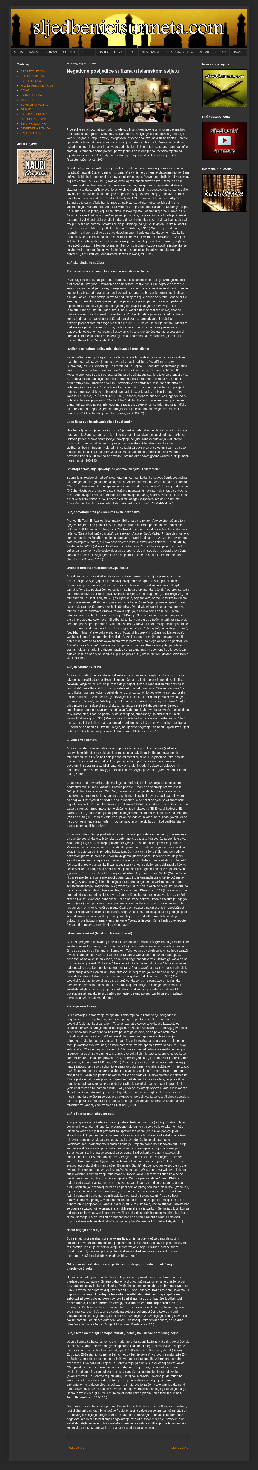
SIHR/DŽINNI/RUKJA (34, 114)
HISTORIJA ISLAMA (33, 118)
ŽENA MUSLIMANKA (34, 123)
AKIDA (18, 52)
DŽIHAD (26, 109)
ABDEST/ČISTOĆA (33, 71)
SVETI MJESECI (31, 80)
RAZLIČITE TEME (32, 133)
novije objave (76, 1447)
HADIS (103, 52)
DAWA (237, 52)
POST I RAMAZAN (32, 76)
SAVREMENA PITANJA (35, 128)
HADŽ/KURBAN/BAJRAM (37, 85)
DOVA (118, 52)
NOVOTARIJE (151, 52)
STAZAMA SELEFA (180, 52)
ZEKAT (25, 90)
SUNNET (69, 52)
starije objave (180, 1447)
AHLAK (204, 52)
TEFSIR (87, 52)
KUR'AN (51, 52)
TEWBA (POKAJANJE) (35, 104)
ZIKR (132, 52)
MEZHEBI (27, 100)
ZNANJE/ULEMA (31, 95)
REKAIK (220, 52)
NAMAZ (34, 52)
